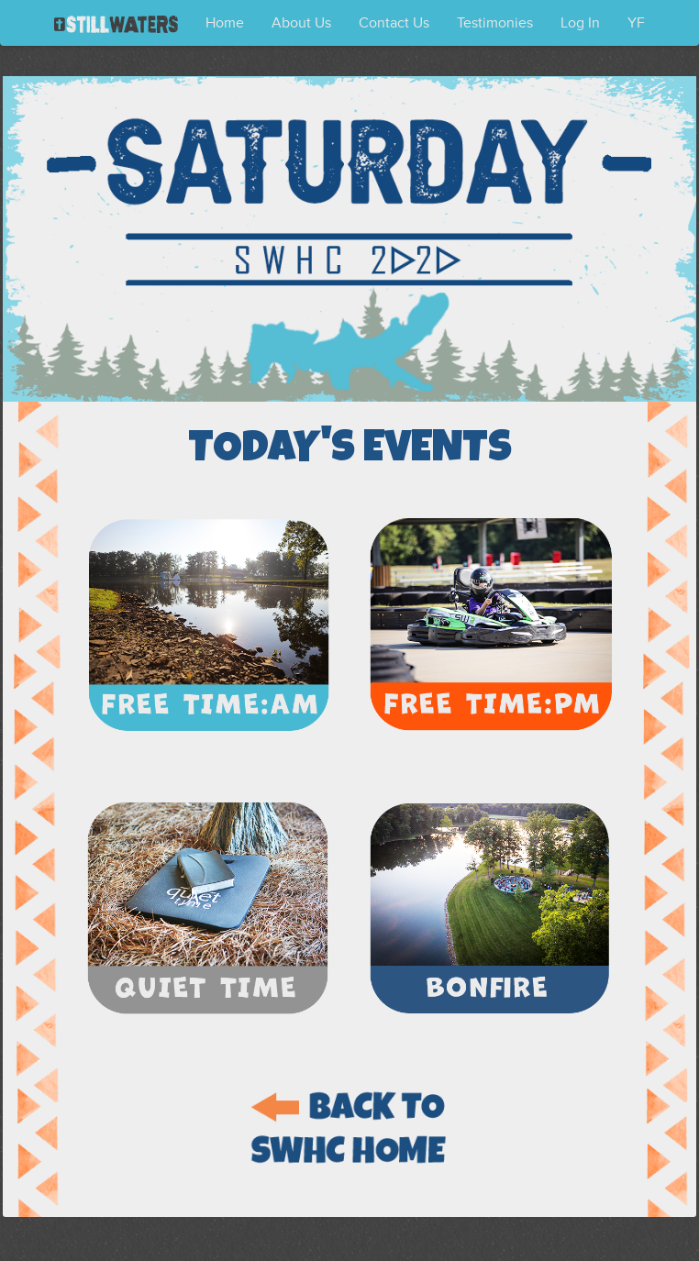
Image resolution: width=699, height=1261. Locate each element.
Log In (580, 23)
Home (224, 23)
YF (636, 23)
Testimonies (495, 23)
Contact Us (394, 23)
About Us (301, 23)
